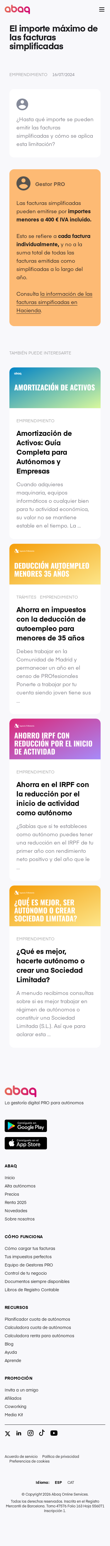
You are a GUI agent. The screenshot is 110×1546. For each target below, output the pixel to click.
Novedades (16, 1210)
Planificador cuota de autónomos (37, 1319)
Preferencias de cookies (29, 1461)
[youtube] (53, 1433)
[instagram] (30, 1433)
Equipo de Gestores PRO (29, 1265)
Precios (12, 1194)
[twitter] (8, 1434)
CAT (70, 1482)
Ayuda (11, 1352)
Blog (9, 1344)
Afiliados (13, 1398)
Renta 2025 (15, 1202)
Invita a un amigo (21, 1390)
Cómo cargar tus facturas (30, 1248)
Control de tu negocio (26, 1273)
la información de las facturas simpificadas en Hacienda (54, 302)
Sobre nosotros (20, 1219)
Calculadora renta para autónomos (39, 1335)
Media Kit (14, 1414)
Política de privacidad (60, 1456)
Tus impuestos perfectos (28, 1256)
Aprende (13, 1360)
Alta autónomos (20, 1186)
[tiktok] (42, 1433)
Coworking (15, 1406)
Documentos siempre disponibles (37, 1281)
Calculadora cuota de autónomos (38, 1327)
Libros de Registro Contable (32, 1289)
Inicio (10, 1177)
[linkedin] (18, 1433)
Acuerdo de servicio (21, 1456)
